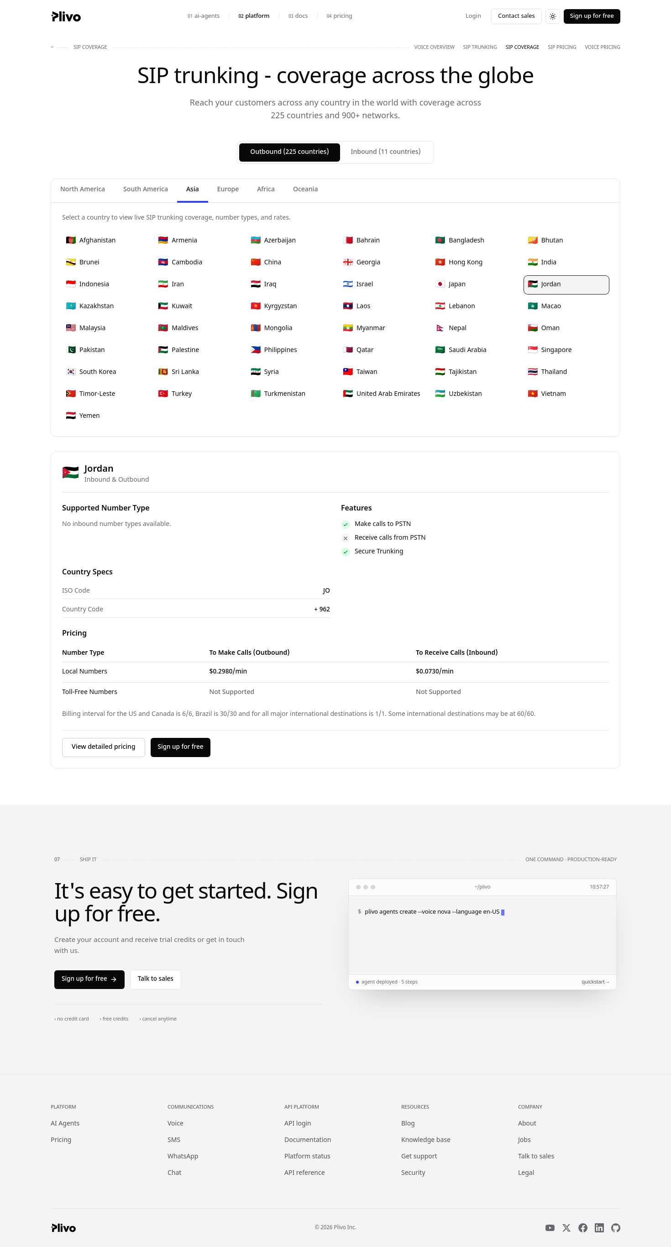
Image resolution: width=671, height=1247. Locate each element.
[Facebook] (582, 1227)
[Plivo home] (66, 16)
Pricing (61, 1140)
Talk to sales (155, 979)
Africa (266, 189)
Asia (192, 189)
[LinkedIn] (599, 1227)
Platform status (307, 1156)
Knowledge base (426, 1140)
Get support (419, 1156)
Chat (174, 1173)
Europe (228, 189)
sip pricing (562, 47)
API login (297, 1124)
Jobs (524, 1140)
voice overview (434, 47)
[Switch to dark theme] (552, 16)
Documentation (307, 1140)
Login (473, 16)
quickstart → (595, 982)
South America (145, 189)
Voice (175, 1124)
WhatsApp (183, 1156)
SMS (174, 1140)
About (527, 1124)
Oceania (305, 189)
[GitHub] (615, 1227)
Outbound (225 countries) (289, 152)
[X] (566, 1227)
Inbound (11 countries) (386, 152)
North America (82, 189)
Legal (526, 1173)
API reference (304, 1173)
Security (413, 1173)
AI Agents (65, 1124)
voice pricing (602, 47)
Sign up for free (592, 16)
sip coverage (523, 47)
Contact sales (516, 16)
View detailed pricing (104, 747)
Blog (408, 1124)
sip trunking (480, 47)
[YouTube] (550, 1227)
